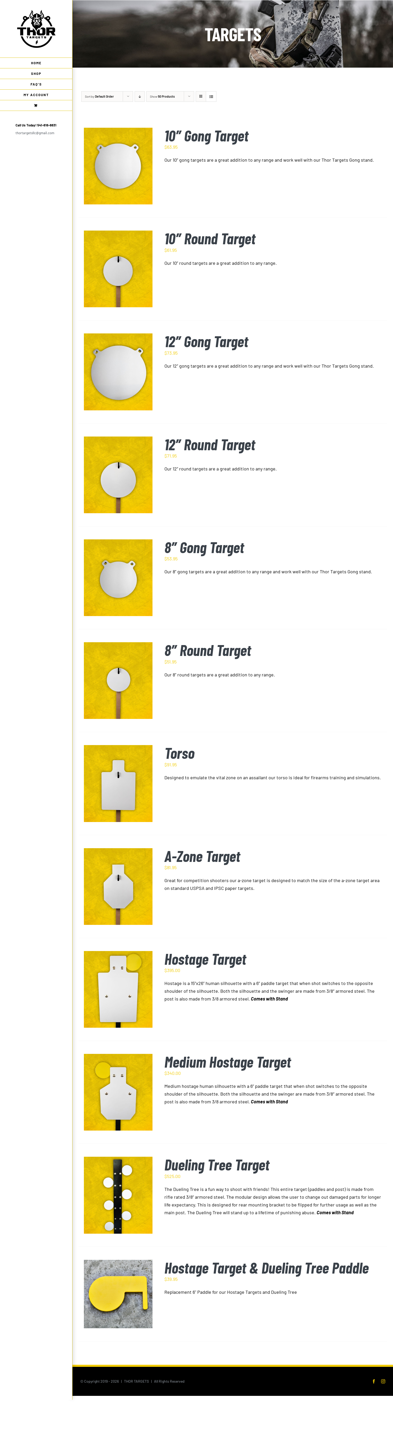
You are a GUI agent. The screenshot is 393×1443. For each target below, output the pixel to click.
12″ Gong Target (206, 341)
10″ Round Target (210, 238)
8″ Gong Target (204, 547)
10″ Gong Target (206, 135)
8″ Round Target (207, 650)
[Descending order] (140, 96)
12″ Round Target (209, 444)
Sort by (99, 96)
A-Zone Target (202, 856)
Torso (179, 753)
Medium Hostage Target (227, 1061)
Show (162, 96)
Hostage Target (205, 958)
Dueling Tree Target (217, 1164)
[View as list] (211, 96)
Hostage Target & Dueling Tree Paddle (266, 1267)
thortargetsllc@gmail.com (35, 133)
